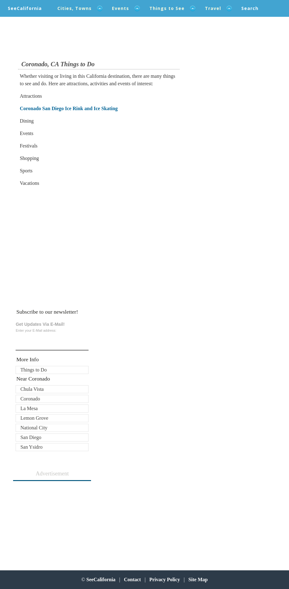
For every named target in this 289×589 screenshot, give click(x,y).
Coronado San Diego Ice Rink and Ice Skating (69, 108)
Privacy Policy (164, 579)
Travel (213, 8)
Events (120, 8)
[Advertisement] (60, 242)
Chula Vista (32, 389)
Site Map (198, 579)
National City (33, 427)
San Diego (30, 437)
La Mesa (29, 408)
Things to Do (33, 369)
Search (249, 8)
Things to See (167, 8)
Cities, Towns (74, 8)
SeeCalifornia (25, 8)
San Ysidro (31, 447)
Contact (132, 579)
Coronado (30, 398)
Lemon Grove (34, 418)
